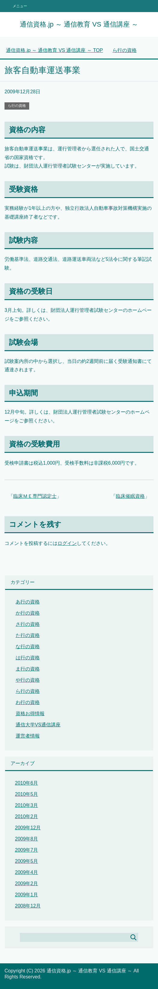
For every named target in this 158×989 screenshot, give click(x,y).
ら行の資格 (17, 106)
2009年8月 (26, 838)
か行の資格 (28, 613)
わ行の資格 (28, 702)
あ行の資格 (28, 601)
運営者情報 (28, 735)
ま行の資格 (28, 668)
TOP (54, 50)
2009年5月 (26, 861)
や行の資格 (28, 680)
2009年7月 (26, 850)
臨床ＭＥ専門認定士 (35, 496)
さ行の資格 (28, 624)
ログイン (67, 543)
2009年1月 (26, 894)
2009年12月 (28, 827)
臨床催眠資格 (130, 496)
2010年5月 (26, 794)
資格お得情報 (30, 713)
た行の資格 (28, 635)
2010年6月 (26, 783)
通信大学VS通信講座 (38, 724)
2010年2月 (26, 816)
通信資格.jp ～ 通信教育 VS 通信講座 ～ (79, 24)
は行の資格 (28, 657)
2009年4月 (26, 872)
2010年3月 (26, 805)
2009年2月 (26, 883)
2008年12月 (28, 905)
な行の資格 (28, 646)
